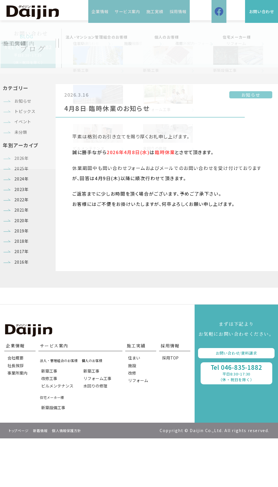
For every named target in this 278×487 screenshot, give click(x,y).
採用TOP (171, 397)
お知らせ (24, 102)
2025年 (23, 182)
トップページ (21, 479)
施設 (134, 407)
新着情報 (47, 479)
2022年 (23, 221)
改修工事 (51, 420)
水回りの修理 (97, 430)
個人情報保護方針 (78, 479)
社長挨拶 (17, 407)
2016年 (23, 298)
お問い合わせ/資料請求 (236, 392)
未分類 (22, 140)
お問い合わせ (253, 11)
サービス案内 (124, 11)
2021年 (23, 234)
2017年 (23, 285)
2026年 (23, 169)
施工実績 (158, 11)
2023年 (23, 208)
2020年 (23, 247)
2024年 (23, 195)
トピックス (27, 115)
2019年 (23, 260)
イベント (24, 127)
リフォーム (140, 427)
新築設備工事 (55, 454)
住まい (136, 397)
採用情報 (188, 11)
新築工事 (51, 410)
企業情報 (90, 11)
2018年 (23, 272)
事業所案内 (19, 417)
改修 (134, 417)
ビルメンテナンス (59, 430)
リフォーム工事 (99, 420)
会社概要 (17, 397)
